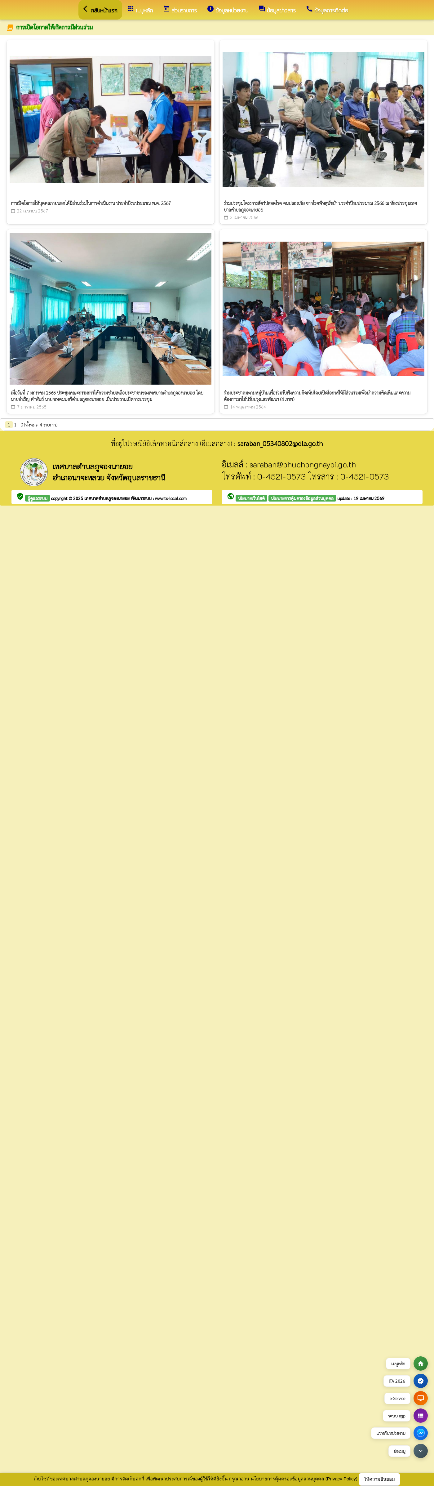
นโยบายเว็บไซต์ (251, 498)
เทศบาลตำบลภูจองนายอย (107, 498)
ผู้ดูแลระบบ (37, 498)
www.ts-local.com (171, 498)
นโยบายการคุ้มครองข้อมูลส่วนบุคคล (302, 498)
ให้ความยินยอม (379, 1479)
